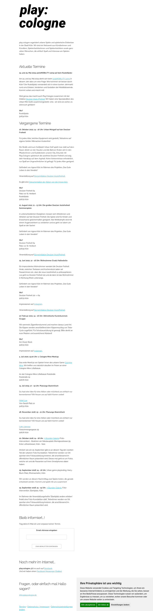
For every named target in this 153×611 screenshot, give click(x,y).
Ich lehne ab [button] (103, 605)
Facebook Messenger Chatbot (49, 571)
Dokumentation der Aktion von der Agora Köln (48, 182)
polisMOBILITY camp (61, 79)
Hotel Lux (23, 400)
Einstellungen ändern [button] (120, 605)
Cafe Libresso (24, 427)
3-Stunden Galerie (51, 438)
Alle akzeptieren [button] (88, 605)
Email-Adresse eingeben (46, 530)
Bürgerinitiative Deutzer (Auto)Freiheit (49, 176)
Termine (22, 607)
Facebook (48, 568)
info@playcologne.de (28, 595)
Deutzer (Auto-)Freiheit (35, 99)
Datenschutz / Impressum (38, 607)
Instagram (38, 304)
